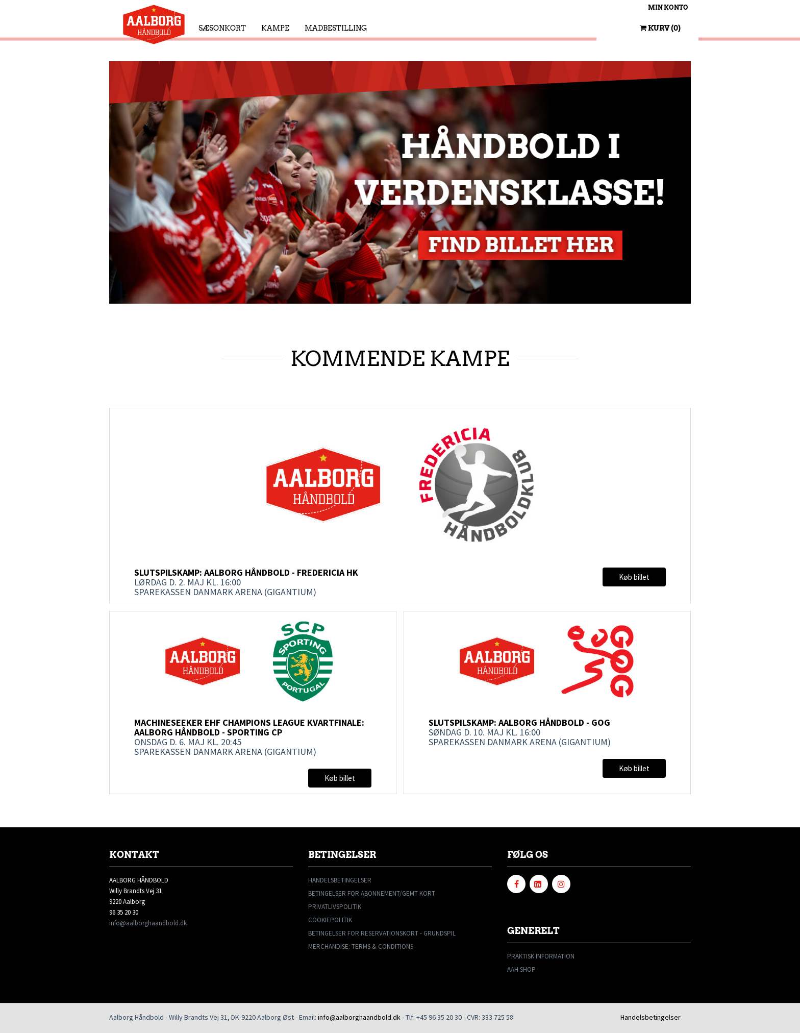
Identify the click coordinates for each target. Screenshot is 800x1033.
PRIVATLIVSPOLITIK (334, 906)
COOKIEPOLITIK (330, 920)
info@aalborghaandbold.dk (148, 923)
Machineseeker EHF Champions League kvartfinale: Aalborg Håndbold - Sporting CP (249, 727)
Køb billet (634, 577)
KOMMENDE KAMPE (400, 358)
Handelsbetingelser (650, 1017)
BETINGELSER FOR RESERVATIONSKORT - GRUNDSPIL (382, 933)
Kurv (660, 28)
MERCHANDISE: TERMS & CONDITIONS (360, 946)
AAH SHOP (521, 969)
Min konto (668, 7)
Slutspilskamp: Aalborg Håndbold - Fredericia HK (246, 572)
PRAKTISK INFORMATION (540, 956)
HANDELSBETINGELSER (339, 880)
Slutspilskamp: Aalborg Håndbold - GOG (520, 722)
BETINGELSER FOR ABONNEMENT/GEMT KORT (371, 893)
